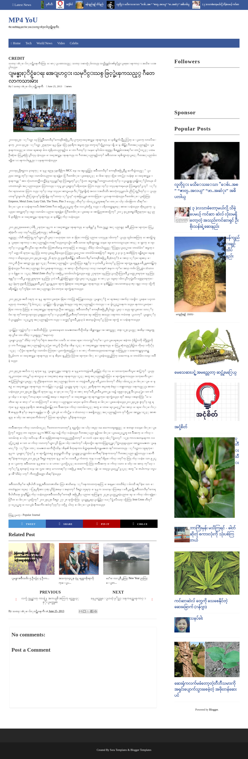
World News (44, 43)
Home (17, 43)
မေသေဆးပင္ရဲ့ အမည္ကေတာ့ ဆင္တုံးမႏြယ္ (205, 372)
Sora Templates (118, 750)
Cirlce (140, 524)
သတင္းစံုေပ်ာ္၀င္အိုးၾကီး (28, 86)
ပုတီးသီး (54, 4)
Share (65, 524)
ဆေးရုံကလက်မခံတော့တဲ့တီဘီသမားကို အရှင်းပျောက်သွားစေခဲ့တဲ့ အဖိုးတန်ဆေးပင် (205, 689)
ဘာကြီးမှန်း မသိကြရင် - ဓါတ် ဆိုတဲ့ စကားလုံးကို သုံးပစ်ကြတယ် (213, 534)
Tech (28, 43)
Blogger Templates (141, 750)
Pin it (103, 524)
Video (61, 43)
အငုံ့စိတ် (74, 4)
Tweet (29, 524)
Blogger (213, 709)
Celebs (74, 43)
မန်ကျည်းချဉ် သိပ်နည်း (99, 4)
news (69, 86)
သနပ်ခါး (196, 618)
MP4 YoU (23, 20)
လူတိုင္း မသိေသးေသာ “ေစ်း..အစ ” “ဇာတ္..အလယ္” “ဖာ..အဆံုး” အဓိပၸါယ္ (157, 4)
